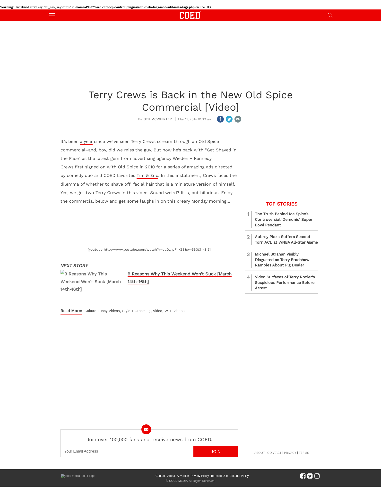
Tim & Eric (147, 175)
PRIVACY (290, 453)
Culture (90, 311)
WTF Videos (175, 311)
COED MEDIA (178, 481)
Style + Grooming (136, 311)
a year (86, 141)
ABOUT (259, 453)
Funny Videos (109, 311)
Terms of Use (219, 476)
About (171, 476)
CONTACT (274, 453)
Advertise (183, 476)
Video (157, 311)
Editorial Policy (239, 476)
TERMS (304, 453)
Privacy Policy (200, 476)
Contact (160, 476)
